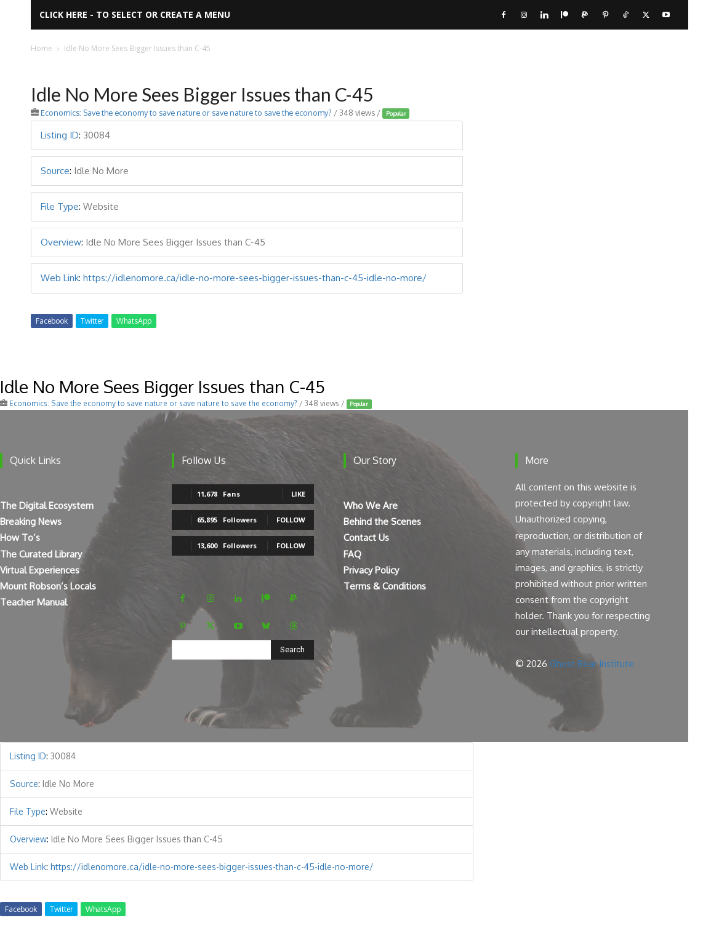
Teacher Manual (33, 602)
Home (41, 48)
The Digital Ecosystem (47, 505)
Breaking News (31, 521)
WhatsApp (133, 321)
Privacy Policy (371, 570)
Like (298, 493)
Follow (290, 519)
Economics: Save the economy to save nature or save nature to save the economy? (186, 113)
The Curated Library (41, 554)
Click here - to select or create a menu (134, 14)
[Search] (292, 650)
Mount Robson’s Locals (48, 586)
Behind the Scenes (382, 521)
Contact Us (366, 537)
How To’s (20, 537)
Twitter (92, 321)
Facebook (52, 321)
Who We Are (370, 505)
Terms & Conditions (384, 586)
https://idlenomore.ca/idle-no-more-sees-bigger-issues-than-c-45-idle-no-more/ (255, 278)
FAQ (352, 554)
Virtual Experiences (39, 570)
